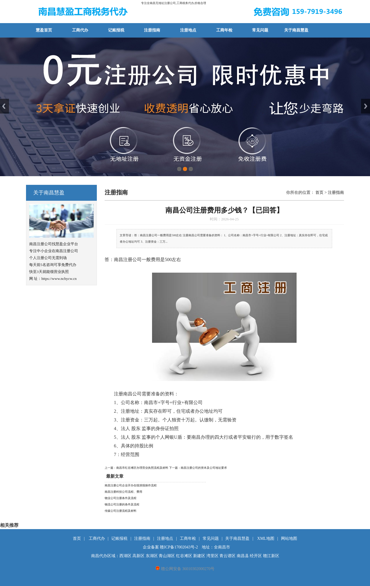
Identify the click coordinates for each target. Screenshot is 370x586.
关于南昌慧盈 (296, 30)
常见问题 (260, 30)
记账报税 (116, 30)
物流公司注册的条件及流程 (122, 504)
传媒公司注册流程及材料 (120, 510)
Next (365, 106)
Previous (4, 106)
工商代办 (80, 30)
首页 (319, 192)
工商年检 (224, 30)
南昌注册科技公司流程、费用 (123, 491)
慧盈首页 (44, 30)
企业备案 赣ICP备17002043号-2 (170, 547)
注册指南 (152, 30)
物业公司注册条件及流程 (120, 498)
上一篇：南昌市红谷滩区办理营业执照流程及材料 (137, 467)
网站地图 (289, 538)
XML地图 (265, 538)
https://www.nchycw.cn (59, 278)
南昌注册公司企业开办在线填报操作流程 (131, 485)
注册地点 (188, 30)
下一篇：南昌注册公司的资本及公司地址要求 (198, 467)
